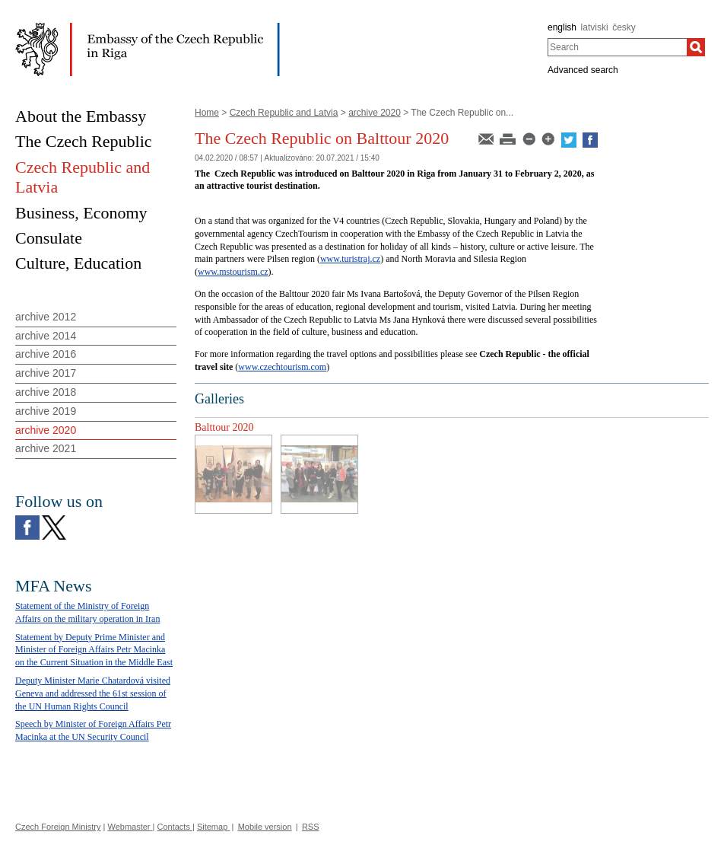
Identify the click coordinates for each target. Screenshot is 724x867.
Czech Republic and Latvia (284, 112)
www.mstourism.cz (233, 271)
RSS (310, 826)
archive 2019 (45, 411)
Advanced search (583, 70)
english (562, 27)
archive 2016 (45, 354)
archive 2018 (45, 392)
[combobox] (617, 47)
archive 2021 (45, 448)
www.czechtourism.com (282, 367)
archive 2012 (45, 317)
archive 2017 (45, 373)
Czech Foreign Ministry (57, 826)
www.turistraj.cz (350, 258)
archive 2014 (45, 336)
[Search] (696, 47)
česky (624, 27)
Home (207, 112)
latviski (594, 27)
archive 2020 (374, 112)
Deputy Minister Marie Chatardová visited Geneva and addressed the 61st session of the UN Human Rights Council (92, 693)
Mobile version (265, 826)
